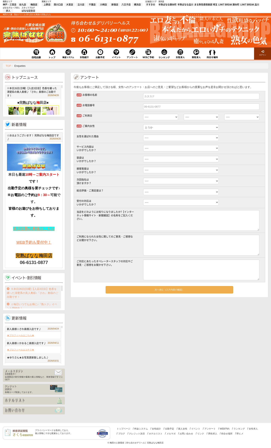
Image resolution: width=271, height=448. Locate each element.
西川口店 (58, 4)
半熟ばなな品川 (185, 4)
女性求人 (253, 428)
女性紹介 (156, 428)
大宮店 (69, 4)
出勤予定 (169, 428)
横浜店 (137, 4)
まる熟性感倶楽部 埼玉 (205, 4)
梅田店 (33, 4)
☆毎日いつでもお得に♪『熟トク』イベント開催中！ (32, 306)
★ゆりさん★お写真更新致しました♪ (33, 358)
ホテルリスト (155, 433)
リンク (200, 433)
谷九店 (22, 4)
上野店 (47, 4)
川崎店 (103, 4)
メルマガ (171, 433)
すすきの (150, 4)
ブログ (121, 433)
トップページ (123, 428)
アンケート (210, 428)
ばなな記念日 (28, 10)
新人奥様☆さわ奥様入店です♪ (33, 329)
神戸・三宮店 (9, 4)
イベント (195, 428)
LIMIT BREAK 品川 (249, 4)
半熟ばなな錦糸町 (167, 4)
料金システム (141, 428)
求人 (8, 10)
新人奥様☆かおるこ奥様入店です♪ (33, 343)
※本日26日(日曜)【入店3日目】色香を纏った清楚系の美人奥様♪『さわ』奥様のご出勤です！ (33, 91)
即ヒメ (240, 433)
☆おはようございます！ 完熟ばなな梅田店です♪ (34, 137)
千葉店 (92, 4)
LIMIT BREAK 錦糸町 (228, 4)
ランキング (239, 428)
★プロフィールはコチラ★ (20, 349)
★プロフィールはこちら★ (20, 335)
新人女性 (182, 428)
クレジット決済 (137, 433)
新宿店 (114, 4)
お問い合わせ (186, 433)
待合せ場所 (226, 433)
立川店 (81, 4)
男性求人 (212, 433)
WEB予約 (224, 428)
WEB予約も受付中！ (34, 242)
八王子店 (126, 4)
